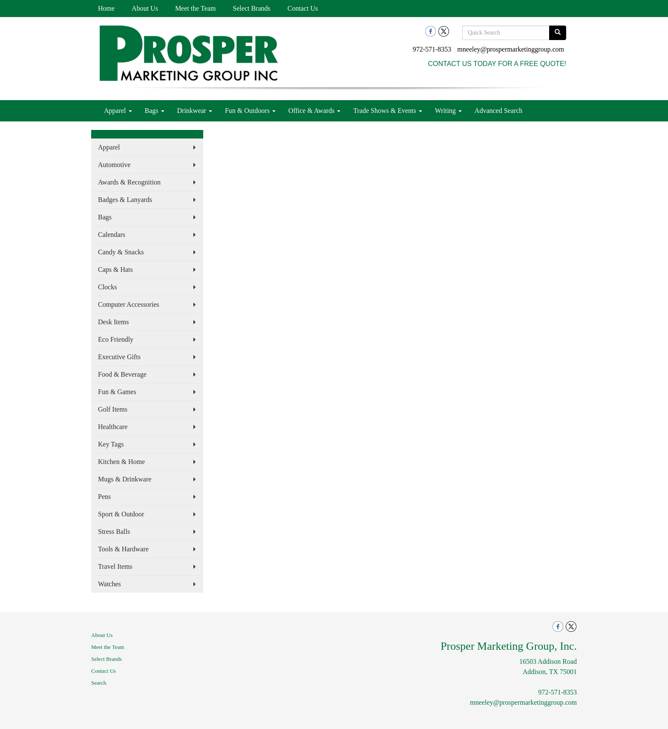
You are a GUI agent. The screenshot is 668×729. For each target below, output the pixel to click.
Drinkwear (194, 110)
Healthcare (112, 426)
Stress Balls (114, 531)
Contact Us (303, 8)
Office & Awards (314, 110)
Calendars (111, 234)
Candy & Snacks (121, 252)
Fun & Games (117, 391)
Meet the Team (195, 8)
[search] (557, 33)
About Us (145, 8)
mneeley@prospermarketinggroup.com (510, 49)
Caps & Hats (115, 269)
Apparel (118, 110)
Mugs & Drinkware (124, 479)
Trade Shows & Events (387, 110)
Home (106, 8)
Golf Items (112, 409)
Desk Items (113, 322)
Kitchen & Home (121, 461)
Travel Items (115, 566)
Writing (448, 110)
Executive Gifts (119, 356)
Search (98, 683)
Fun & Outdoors (250, 110)
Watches (109, 584)
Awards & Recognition (129, 182)
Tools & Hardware (123, 549)
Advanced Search (498, 110)
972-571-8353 (432, 49)
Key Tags (111, 444)
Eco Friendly (115, 339)
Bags (154, 110)
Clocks (107, 287)
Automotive (114, 164)
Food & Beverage (122, 374)
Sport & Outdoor (121, 514)
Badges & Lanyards (125, 199)
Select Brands (251, 8)
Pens (104, 496)
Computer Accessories (128, 304)
